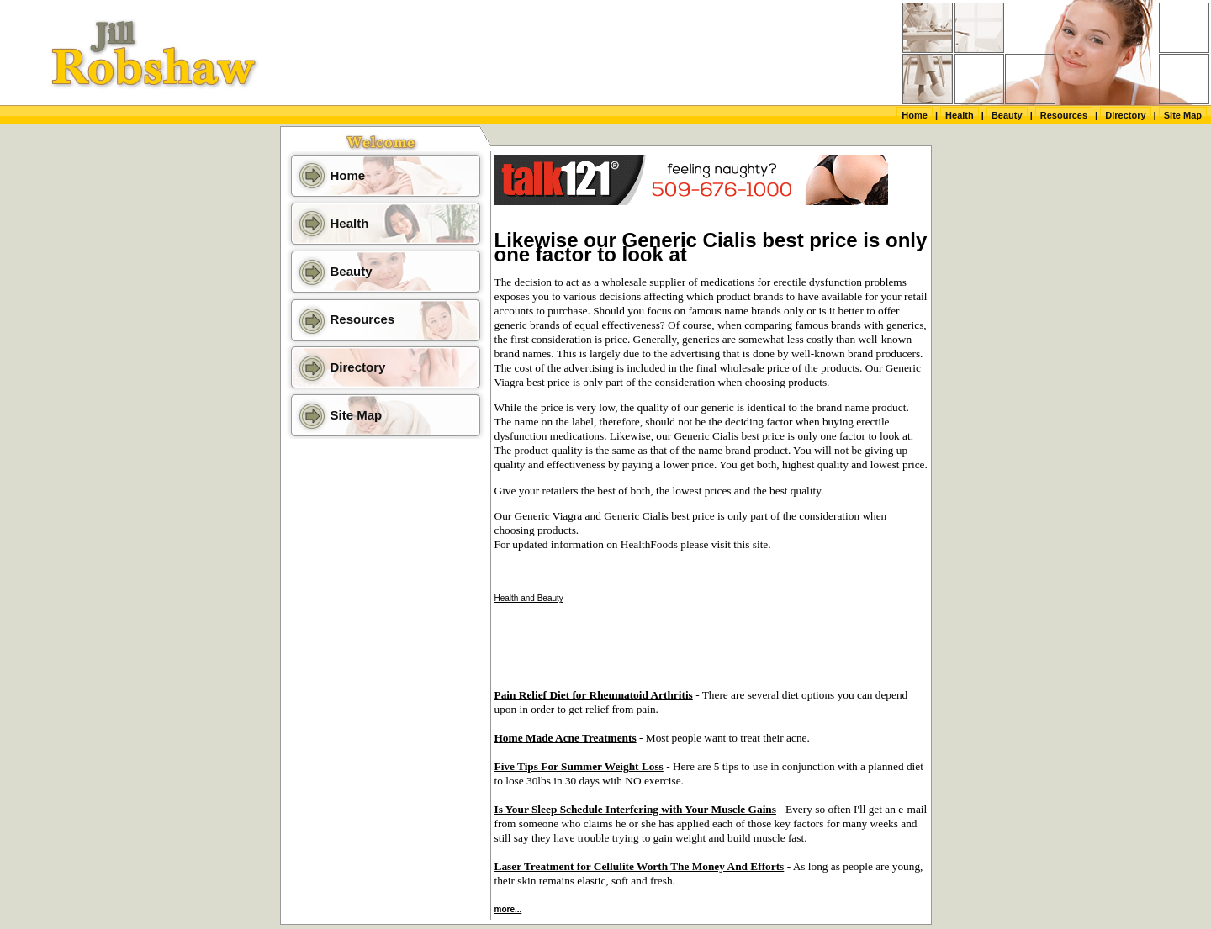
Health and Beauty (528, 598)
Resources (1063, 115)
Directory (1125, 115)
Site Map (1183, 115)
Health (959, 115)
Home (915, 115)
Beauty (1007, 115)
